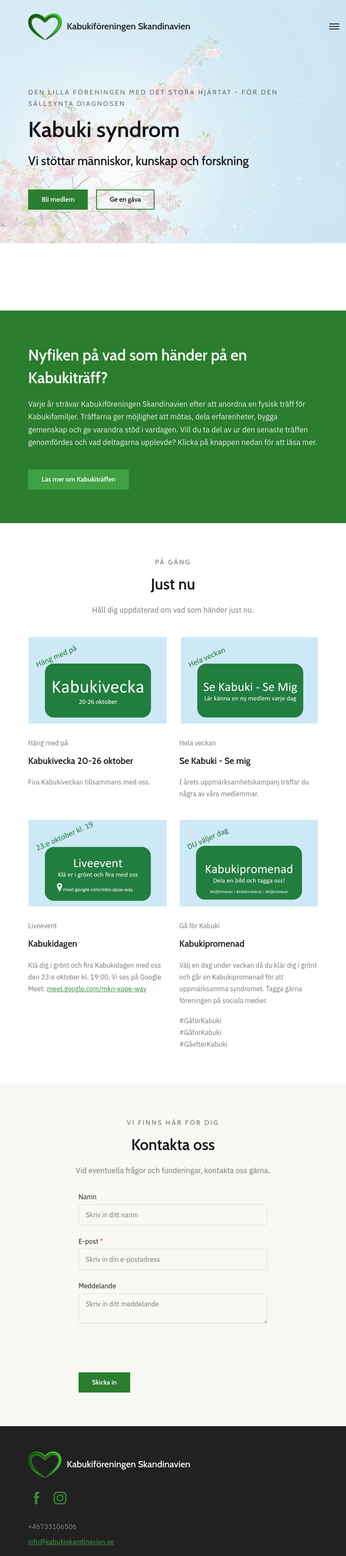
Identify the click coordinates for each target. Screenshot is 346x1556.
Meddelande (97, 1286)
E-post (88, 1241)
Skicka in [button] (104, 1382)
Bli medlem (58, 199)
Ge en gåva (125, 199)
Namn (88, 1197)
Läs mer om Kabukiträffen (78, 479)
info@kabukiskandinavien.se (71, 1542)
